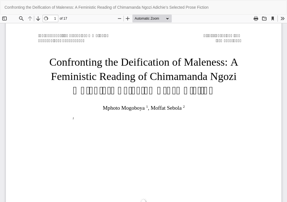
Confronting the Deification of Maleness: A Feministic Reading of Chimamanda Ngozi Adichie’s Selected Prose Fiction (106, 7)
